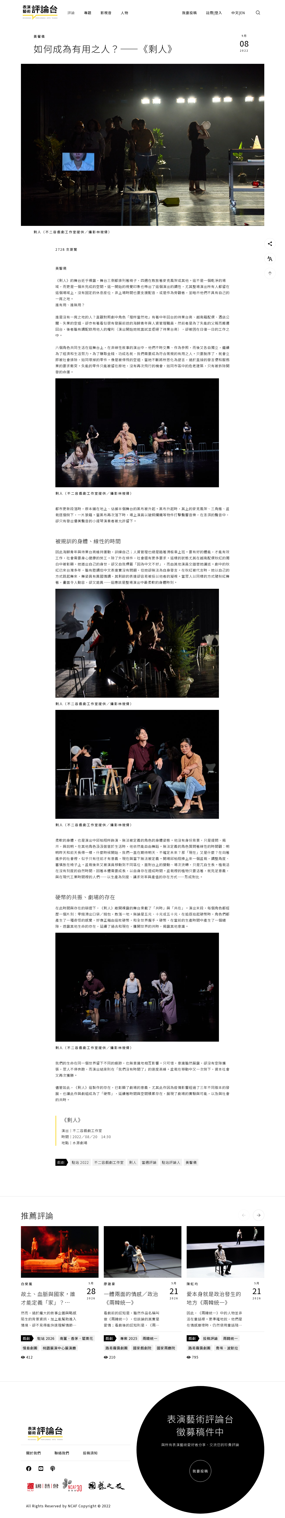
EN (242, 12)
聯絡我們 (62, 1452)
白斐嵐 (27, 1283)
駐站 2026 (46, 1338)
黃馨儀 (39, 36)
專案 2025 (128, 1338)
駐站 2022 (80, 1162)
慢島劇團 (30, 1347)
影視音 (106, 12)
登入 (218, 12)
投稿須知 (90, 1452)
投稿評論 (210, 1338)
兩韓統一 (150, 1338)
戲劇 (61, 1162)
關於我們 (33, 1452)
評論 (71, 12)
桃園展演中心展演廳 (59, 1347)
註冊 (209, 12)
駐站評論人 (171, 1162)
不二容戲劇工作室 (109, 1162)
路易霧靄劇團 (117, 1347)
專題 (87, 12)
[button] (243, 1215)
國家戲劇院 (142, 1347)
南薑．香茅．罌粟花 (76, 1338)
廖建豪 (110, 1283)
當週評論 (149, 1162)
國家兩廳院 (166, 1347)
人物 (124, 12)
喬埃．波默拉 (227, 1347)
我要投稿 (189, 12)
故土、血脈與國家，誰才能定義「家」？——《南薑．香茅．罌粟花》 (51, 1302)
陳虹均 (192, 1283)
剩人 (133, 1162)
